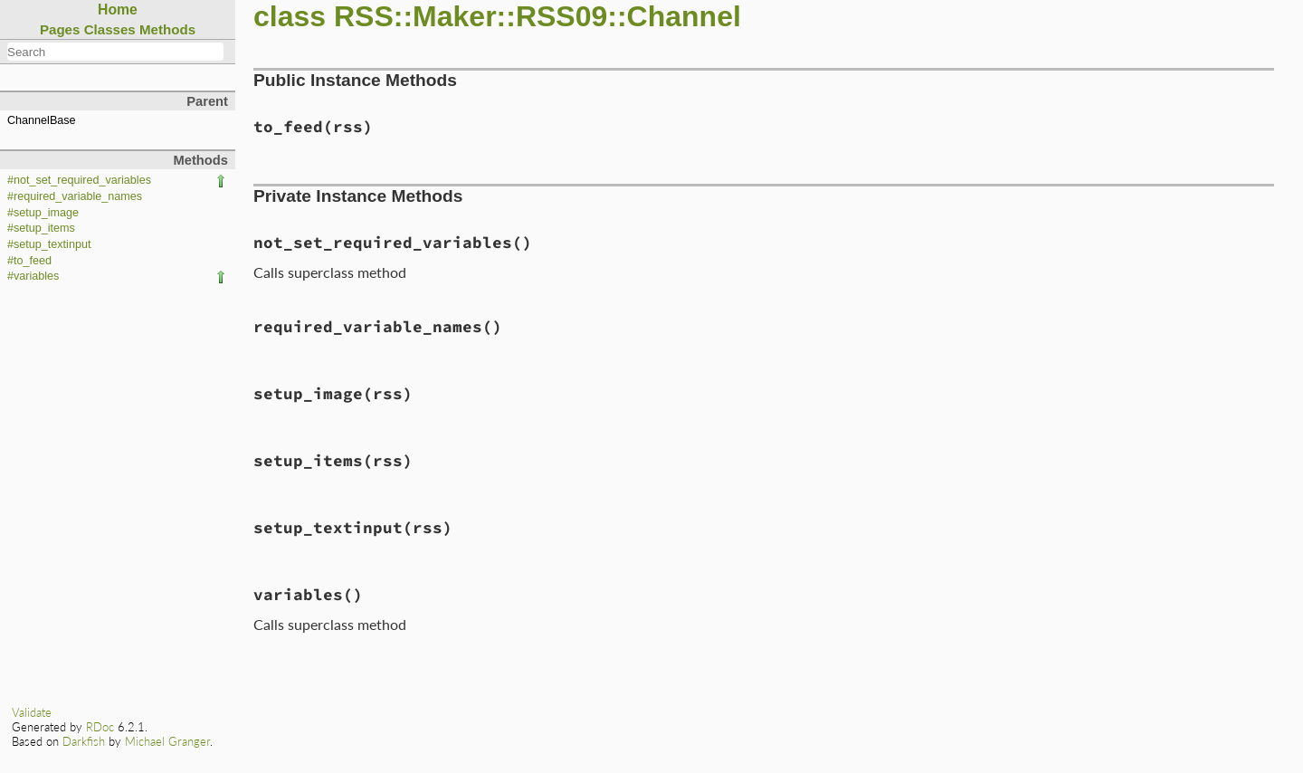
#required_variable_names (74, 196)
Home (118, 9)
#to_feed (29, 260)
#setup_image (43, 212)
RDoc (100, 727)
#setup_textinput (48, 244)
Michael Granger (167, 741)
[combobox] (115, 52)
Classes (110, 29)
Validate (32, 712)
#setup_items (41, 228)
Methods (167, 29)
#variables (33, 276)
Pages (60, 29)
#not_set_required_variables (79, 180)
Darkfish (83, 741)
